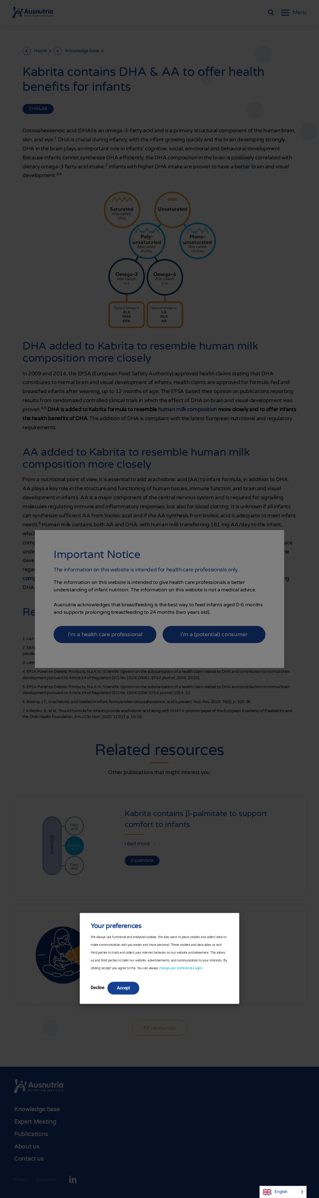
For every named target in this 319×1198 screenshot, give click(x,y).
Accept (123, 987)
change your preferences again (180, 968)
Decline (97, 987)
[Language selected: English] (283, 1192)
